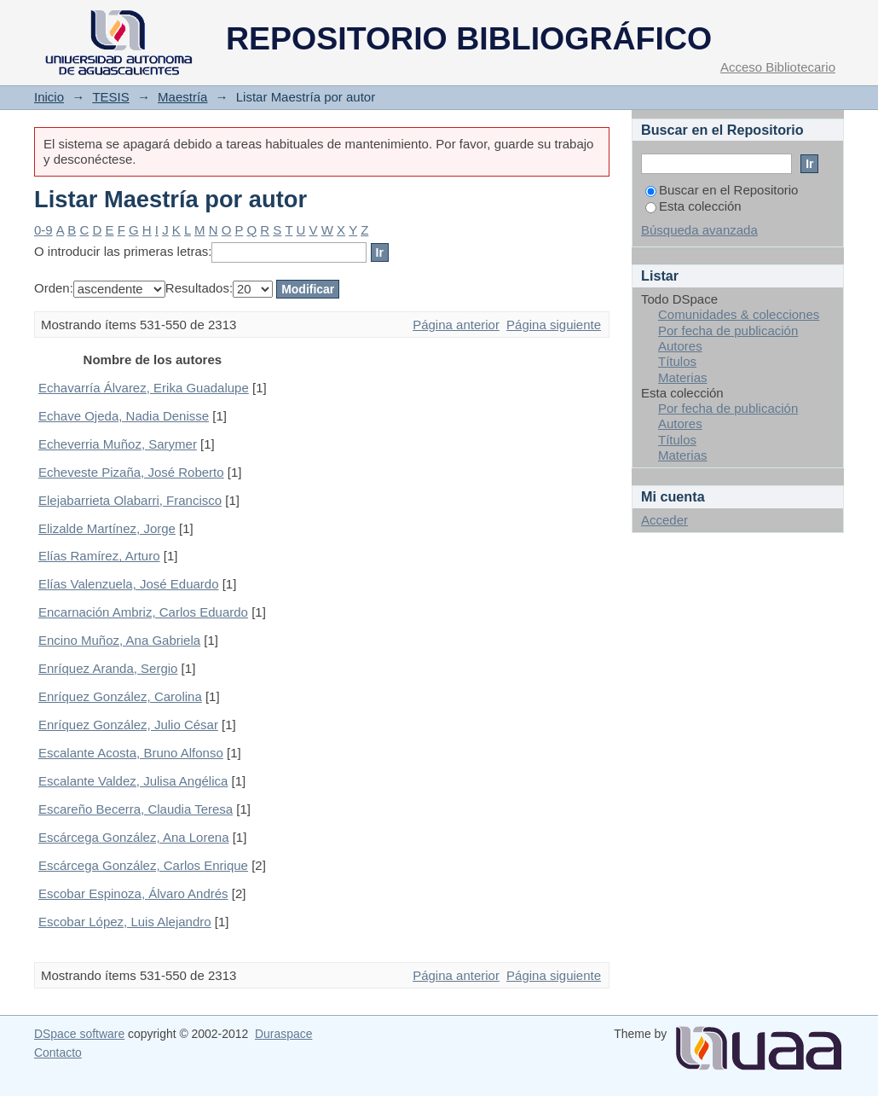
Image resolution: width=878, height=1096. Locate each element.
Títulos (677, 361)
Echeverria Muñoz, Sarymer (117, 444)
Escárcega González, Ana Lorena (133, 837)
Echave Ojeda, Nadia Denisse (123, 416)
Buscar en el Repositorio (721, 190)
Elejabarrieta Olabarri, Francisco (130, 500)
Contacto (58, 1052)
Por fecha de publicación (728, 330)
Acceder (664, 520)
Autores (680, 346)
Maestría (182, 97)
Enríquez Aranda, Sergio (107, 668)
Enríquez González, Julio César (128, 724)
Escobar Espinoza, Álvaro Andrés (133, 893)
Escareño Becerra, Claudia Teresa (135, 809)
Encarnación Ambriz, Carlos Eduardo (143, 612)
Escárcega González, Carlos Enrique (143, 865)
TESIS (110, 97)
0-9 (43, 230)
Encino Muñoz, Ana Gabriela (119, 640)
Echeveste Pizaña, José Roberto (131, 472)
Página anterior (456, 324)
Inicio (49, 97)
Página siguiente (553, 324)
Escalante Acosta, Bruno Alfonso (130, 752)
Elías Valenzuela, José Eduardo (128, 584)
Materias (683, 377)
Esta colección (693, 206)
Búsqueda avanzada (699, 230)
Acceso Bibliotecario (777, 67)
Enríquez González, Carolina (120, 696)
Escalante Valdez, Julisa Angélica (133, 781)
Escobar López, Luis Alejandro (124, 921)
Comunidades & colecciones (738, 314)
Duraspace (283, 1034)
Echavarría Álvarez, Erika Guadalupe (143, 387)
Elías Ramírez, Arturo (99, 555)
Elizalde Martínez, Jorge (107, 528)
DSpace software (79, 1034)
